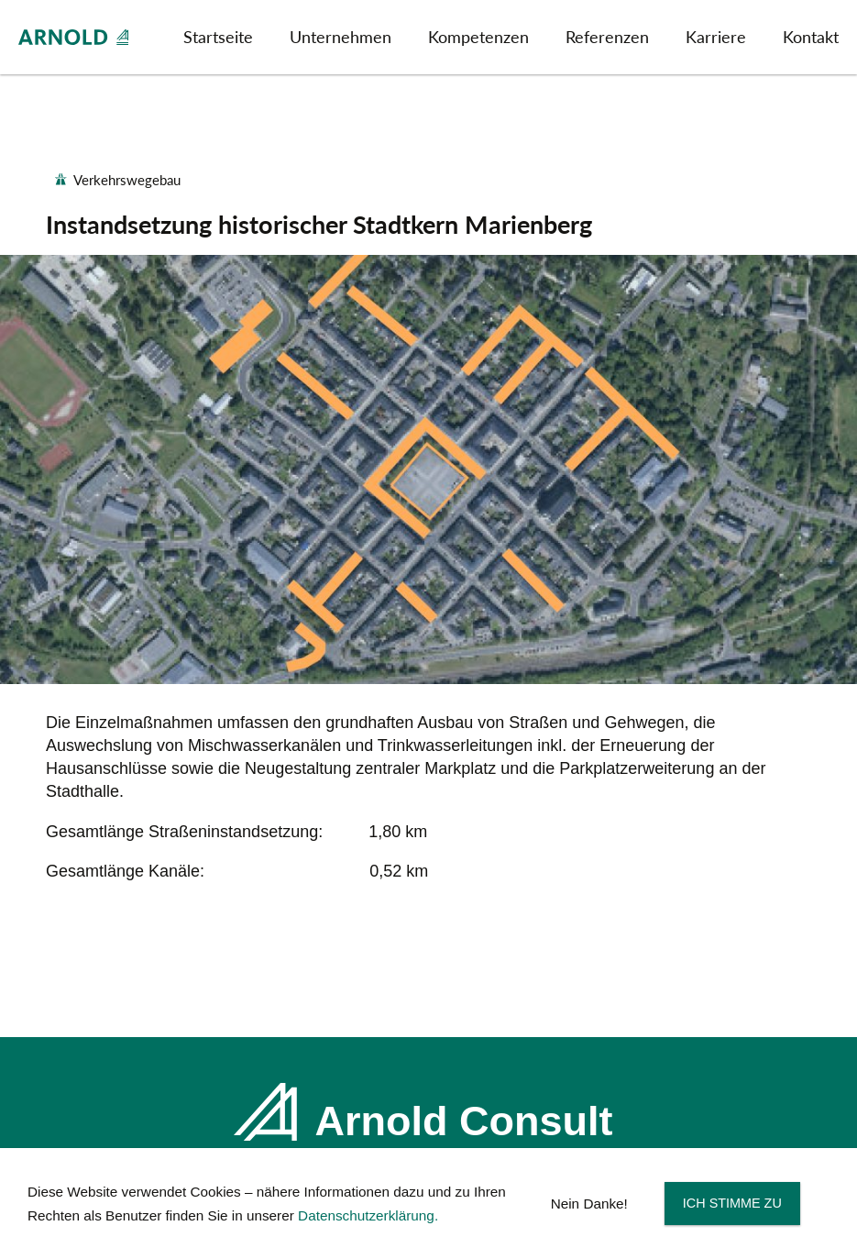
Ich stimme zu (732, 1203)
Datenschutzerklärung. (368, 1215)
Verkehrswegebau (127, 180)
